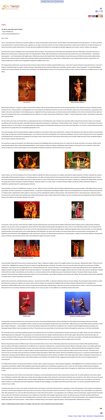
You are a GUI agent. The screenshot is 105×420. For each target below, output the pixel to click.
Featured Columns (99, 416)
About (80, 416)
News (84, 416)
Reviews (70, 416)
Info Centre (90, 416)
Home (75, 416)
